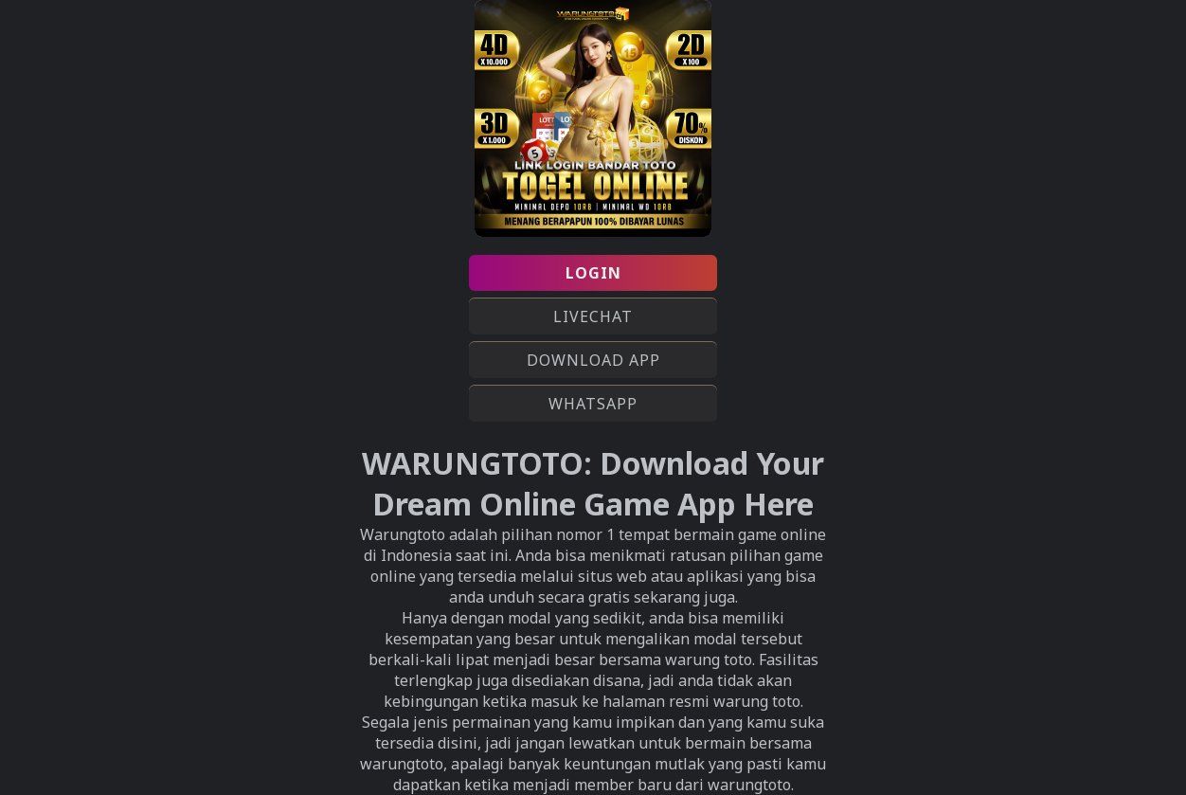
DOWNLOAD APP (593, 360)
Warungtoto (402, 534)
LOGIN (593, 272)
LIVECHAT (593, 316)
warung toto (756, 701)
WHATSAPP (593, 403)
